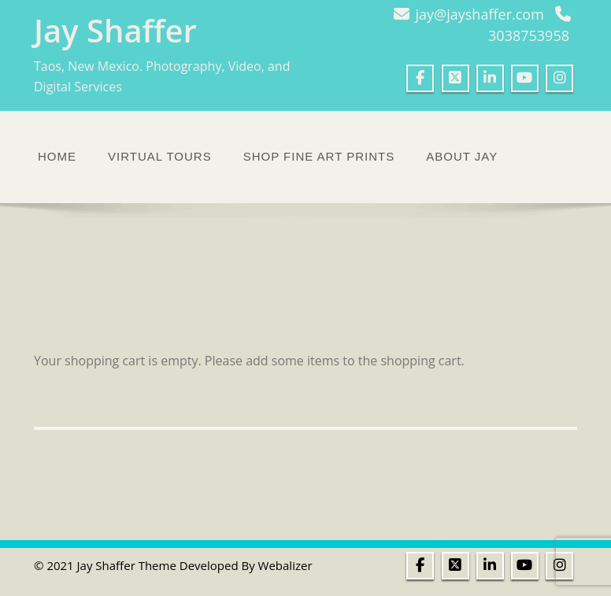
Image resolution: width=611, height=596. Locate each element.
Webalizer (285, 565)
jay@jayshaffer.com (480, 14)
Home (57, 156)
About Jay (462, 156)
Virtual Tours (160, 156)
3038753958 (528, 35)
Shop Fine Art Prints (319, 156)
